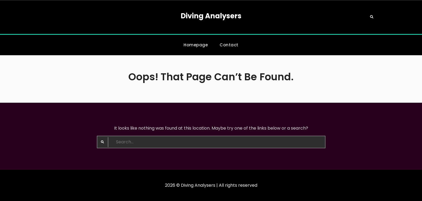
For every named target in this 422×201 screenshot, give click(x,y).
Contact (229, 45)
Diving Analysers (211, 16)
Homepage (196, 45)
